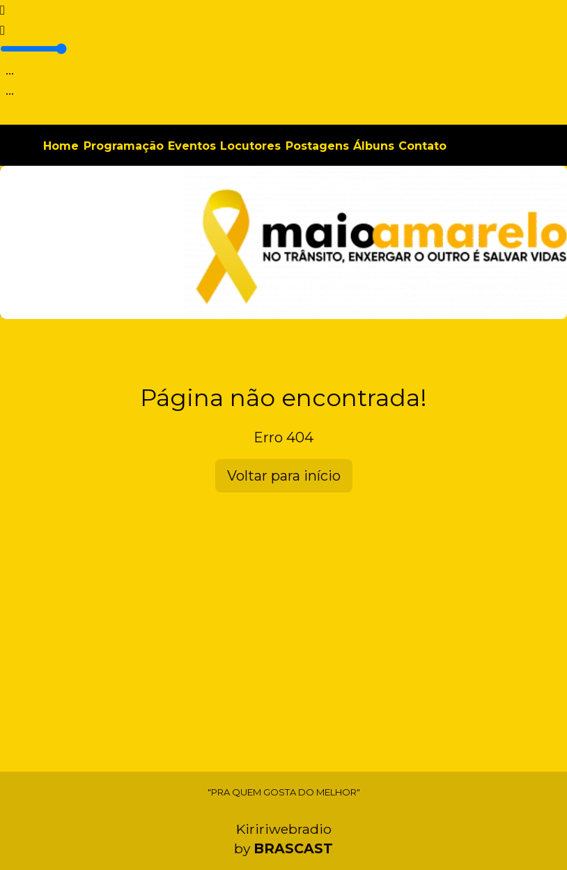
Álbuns (373, 146)
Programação (124, 146)
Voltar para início (284, 475)
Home (61, 146)
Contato (422, 146)
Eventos (192, 146)
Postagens (317, 146)
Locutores (250, 146)
